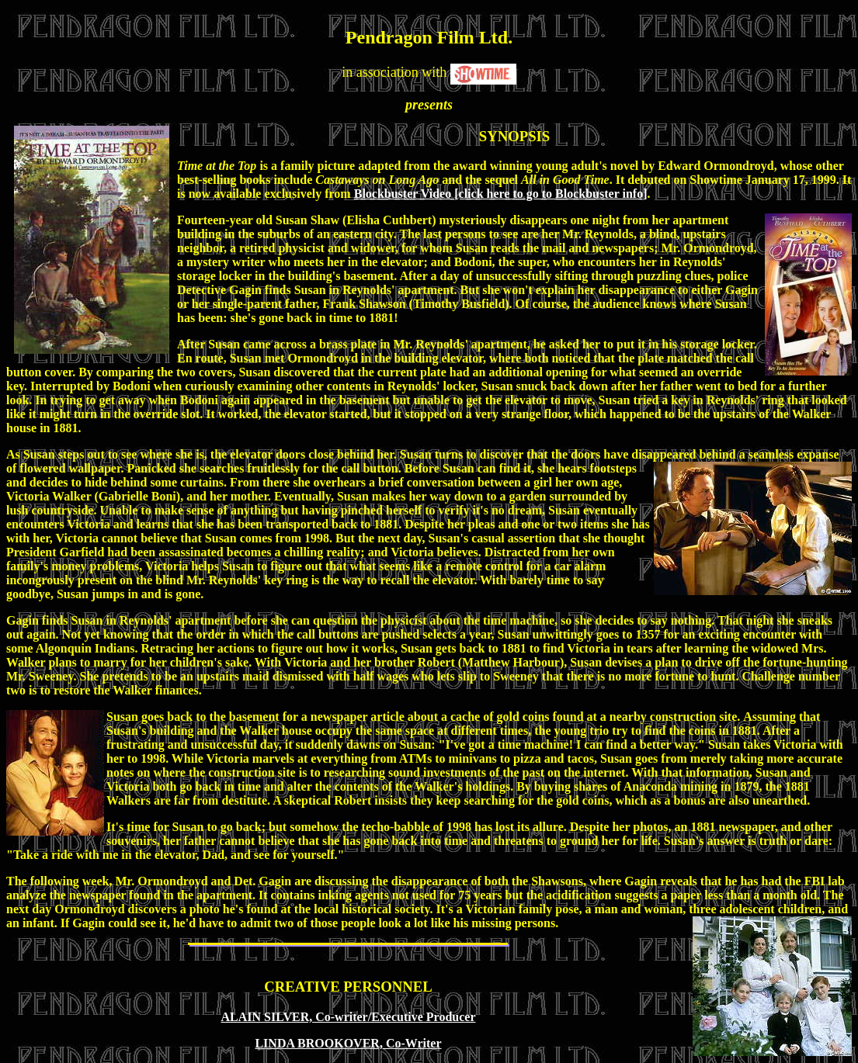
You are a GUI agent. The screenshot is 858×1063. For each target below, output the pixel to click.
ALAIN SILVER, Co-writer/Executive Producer (348, 1016)
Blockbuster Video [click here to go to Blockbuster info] (501, 193)
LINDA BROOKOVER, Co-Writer (348, 1043)
